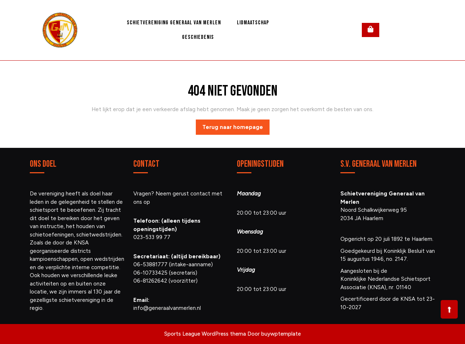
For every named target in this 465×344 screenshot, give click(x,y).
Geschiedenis (198, 37)
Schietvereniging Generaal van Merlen (174, 22)
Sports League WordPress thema (205, 334)
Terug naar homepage (236, 129)
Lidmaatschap (253, 22)
